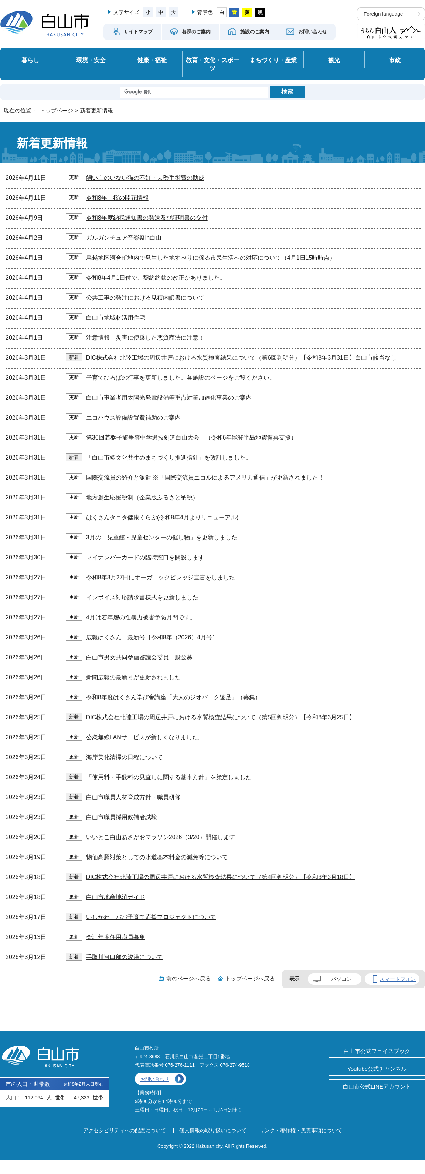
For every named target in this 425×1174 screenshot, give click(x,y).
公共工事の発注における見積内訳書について (145, 298)
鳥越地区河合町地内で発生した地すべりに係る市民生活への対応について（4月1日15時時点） (211, 258)
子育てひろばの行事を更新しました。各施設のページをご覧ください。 (180, 377)
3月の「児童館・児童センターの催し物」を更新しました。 (164, 537)
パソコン (341, 979)
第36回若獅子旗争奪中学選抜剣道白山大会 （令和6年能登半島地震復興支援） (191, 437)
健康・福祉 (152, 60)
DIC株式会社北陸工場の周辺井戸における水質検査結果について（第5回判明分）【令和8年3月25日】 (220, 717)
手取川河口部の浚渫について (124, 957)
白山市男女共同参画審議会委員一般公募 (139, 657)
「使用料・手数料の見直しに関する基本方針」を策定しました (169, 777)
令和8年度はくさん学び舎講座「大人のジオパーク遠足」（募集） (173, 697)
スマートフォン (398, 979)
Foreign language (383, 14)
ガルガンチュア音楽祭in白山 (124, 238)
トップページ (56, 110)
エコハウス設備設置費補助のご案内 (133, 417)
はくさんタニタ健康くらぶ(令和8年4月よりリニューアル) (162, 517)
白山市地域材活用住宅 (115, 317)
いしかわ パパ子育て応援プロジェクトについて (151, 917)
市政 (395, 60)
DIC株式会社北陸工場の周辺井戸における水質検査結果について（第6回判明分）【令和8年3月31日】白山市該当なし (241, 357)
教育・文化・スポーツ (212, 64)
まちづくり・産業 (273, 60)
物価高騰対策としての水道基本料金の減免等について (157, 857)
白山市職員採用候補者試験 (121, 817)
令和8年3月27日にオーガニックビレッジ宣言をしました (160, 577)
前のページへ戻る (188, 978)
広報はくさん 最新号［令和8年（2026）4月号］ (152, 637)
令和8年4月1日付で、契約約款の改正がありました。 (156, 278)
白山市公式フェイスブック (377, 1051)
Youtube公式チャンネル (377, 1069)
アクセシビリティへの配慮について (124, 1130)
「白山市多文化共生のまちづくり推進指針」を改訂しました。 (169, 457)
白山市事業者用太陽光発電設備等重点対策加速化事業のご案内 (169, 397)
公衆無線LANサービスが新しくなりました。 (145, 737)
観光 (334, 60)
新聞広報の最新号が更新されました (133, 677)
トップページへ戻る (250, 978)
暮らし (30, 60)
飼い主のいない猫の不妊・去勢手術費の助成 (145, 178)
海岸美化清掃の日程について (124, 757)
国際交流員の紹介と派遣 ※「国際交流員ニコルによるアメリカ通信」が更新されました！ (205, 477)
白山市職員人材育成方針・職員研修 (133, 797)
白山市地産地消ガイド (115, 897)
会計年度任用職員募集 (115, 937)
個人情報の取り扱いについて (212, 1130)
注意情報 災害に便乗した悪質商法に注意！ (145, 337)
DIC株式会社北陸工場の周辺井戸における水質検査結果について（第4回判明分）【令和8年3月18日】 (220, 877)
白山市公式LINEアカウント (377, 1086)
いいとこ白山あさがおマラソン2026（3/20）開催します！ (163, 837)
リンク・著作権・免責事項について (300, 1130)
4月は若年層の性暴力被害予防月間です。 (141, 617)
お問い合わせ (154, 1079)
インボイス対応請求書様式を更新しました (142, 597)
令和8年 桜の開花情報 (117, 198)
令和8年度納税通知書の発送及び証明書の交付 (147, 218)
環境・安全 (91, 60)
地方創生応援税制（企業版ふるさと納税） (142, 497)
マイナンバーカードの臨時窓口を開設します (145, 557)
